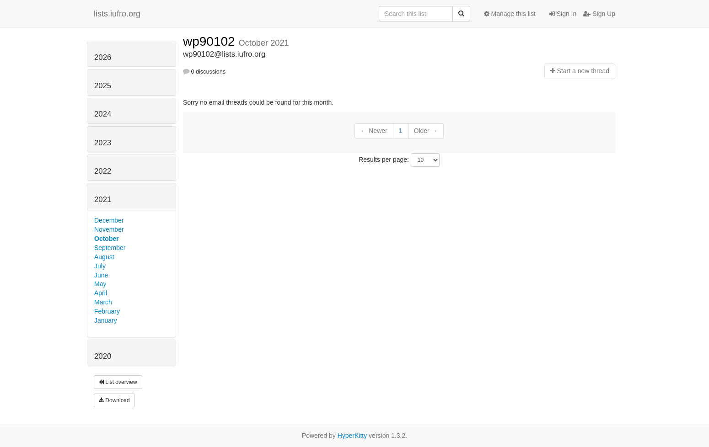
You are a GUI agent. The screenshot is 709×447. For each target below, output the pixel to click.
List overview (118, 382)
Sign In (562, 13)
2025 (102, 85)
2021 (102, 199)
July (100, 266)
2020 (102, 356)
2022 (102, 171)
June (101, 275)
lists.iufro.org (117, 13)
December (109, 220)
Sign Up (599, 13)
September (109, 247)
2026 (102, 57)
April (100, 293)
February (107, 311)
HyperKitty (352, 435)
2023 (102, 142)
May (100, 283)
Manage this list (510, 13)
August (104, 257)
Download (114, 400)
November (109, 229)
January (105, 320)
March (103, 302)
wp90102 (210, 41)
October (106, 238)
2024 (102, 114)
